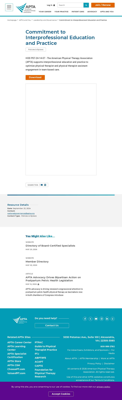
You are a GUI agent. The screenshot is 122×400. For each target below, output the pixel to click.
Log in (51, 5)
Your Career (45, 12)
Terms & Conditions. (105, 380)
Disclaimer (109, 363)
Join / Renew (103, 5)
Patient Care (78, 12)
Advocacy (92, 12)
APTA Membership (89, 358)
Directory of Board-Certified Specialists (50, 245)
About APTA (71, 358)
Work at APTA (108, 358)
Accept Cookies (61, 394)
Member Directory (37, 261)
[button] (36, 49)
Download (35, 77)
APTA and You (107, 12)
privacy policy (103, 387)
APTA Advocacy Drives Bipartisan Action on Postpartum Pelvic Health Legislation (53, 279)
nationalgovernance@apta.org (21, 213)
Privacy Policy (94, 363)
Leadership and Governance (45, 20)
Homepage (12, 20)
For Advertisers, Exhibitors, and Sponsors (88, 350)
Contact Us (51, 325)
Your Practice (61, 12)
